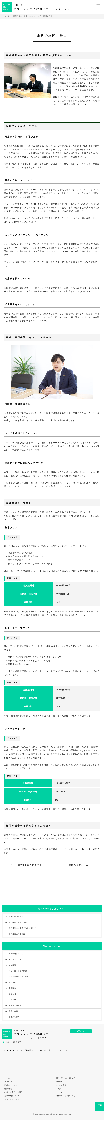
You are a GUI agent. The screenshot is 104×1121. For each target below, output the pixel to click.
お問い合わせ (82, 1032)
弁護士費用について (17, 1012)
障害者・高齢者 (15, 1006)
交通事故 (12, 1000)
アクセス (59, 1093)
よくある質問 (14, 1017)
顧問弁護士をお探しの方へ (52, 909)
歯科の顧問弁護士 (16, 917)
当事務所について (16, 954)
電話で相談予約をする (29, 865)
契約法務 (12, 983)
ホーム (7, 1079)
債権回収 (12, 994)
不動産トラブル (15, 960)
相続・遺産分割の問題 (18, 971)
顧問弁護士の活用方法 (18, 923)
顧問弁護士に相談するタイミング (22, 929)
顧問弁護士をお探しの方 (19, 977)
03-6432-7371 (14, 1042)
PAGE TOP (99, 1107)
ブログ (58, 1090)
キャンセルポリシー (13, 1101)
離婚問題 (12, 966)
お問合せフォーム (78, 865)
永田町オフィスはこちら (66, 1097)
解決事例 (59, 1082)
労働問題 (12, 989)
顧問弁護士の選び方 (17, 934)
